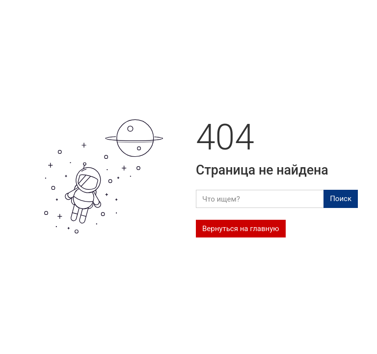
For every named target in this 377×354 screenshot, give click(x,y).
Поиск (340, 198)
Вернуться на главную (240, 228)
